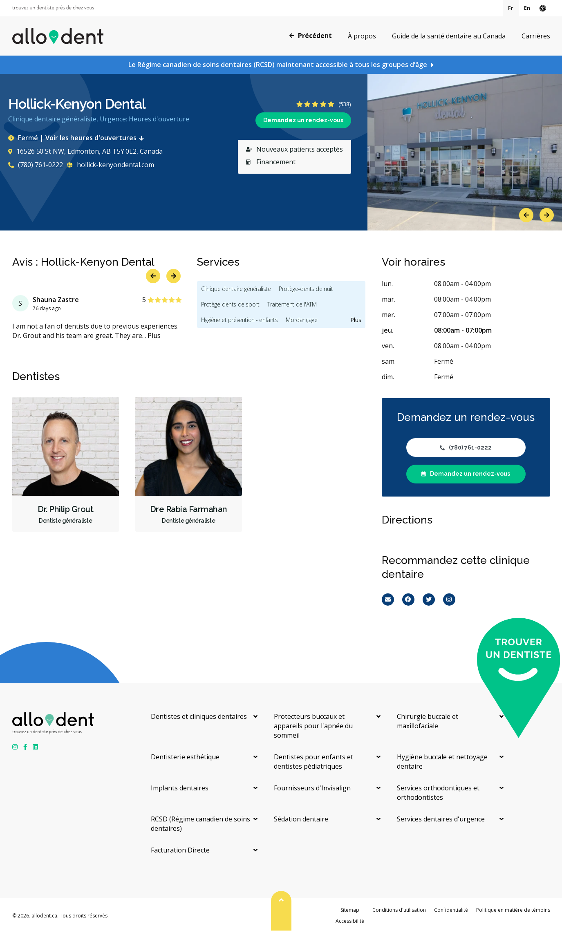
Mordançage (301, 320)
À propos (362, 35)
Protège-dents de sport (230, 304)
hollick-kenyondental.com (110, 164)
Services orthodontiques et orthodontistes (438, 792)
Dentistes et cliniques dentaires (199, 716)
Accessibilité (350, 920)
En (527, 7)
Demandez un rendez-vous (303, 120)
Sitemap (349, 909)
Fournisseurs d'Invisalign (312, 787)
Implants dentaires (179, 787)
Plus (154, 335)
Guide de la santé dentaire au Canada (449, 35)
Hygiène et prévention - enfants (239, 320)
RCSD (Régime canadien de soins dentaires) (200, 823)
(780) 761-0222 (35, 164)
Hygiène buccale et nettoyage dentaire (442, 761)
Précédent (310, 35)
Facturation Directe (180, 850)
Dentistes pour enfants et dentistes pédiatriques (313, 761)
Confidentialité (451, 909)
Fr (510, 7)
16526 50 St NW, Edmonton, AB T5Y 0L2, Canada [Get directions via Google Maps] (85, 151)
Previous (526, 215)
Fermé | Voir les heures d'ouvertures (77, 137)
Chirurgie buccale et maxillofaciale (427, 721)
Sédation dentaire (301, 818)
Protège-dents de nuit (306, 289)
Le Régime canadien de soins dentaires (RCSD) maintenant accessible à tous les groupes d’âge (277, 64)
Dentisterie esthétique (185, 756)
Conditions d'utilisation (399, 909)
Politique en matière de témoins (513, 909)
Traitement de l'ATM (291, 304)
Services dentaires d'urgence (441, 818)
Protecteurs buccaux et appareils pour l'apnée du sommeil (313, 726)
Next (547, 215)
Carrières (536, 35)
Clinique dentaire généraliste (236, 289)
